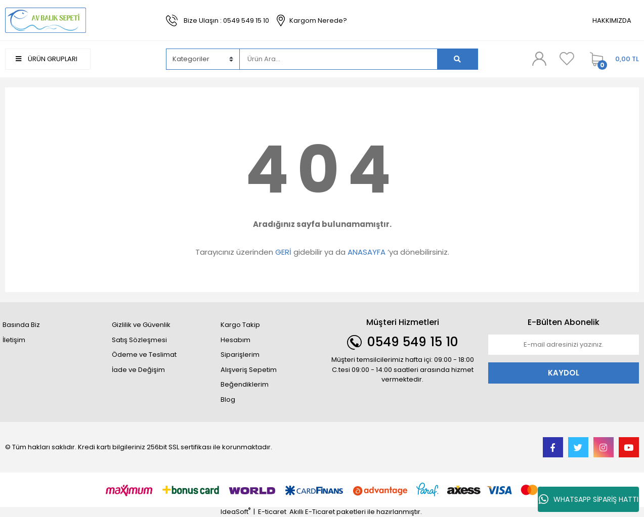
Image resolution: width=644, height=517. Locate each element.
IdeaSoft (235, 511)
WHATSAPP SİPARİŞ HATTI (588, 499)
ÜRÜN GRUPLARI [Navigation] (46, 59)
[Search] (338, 59)
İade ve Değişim (138, 369)
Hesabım (235, 340)
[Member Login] (539, 59)
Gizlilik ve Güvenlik (141, 325)
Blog (228, 399)
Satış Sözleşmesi (139, 340)
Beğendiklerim (245, 384)
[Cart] (612, 59)
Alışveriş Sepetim (249, 369)
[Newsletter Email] (563, 345)
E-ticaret (272, 511)
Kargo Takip (240, 325)
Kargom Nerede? (318, 20)
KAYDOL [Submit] (563, 372)
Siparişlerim (240, 354)
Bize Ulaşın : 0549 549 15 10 (226, 20)
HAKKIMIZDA (611, 20)
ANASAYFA (366, 252)
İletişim (14, 340)
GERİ (283, 252)
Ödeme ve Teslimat (144, 354)
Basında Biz (21, 325)
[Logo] (45, 20)
